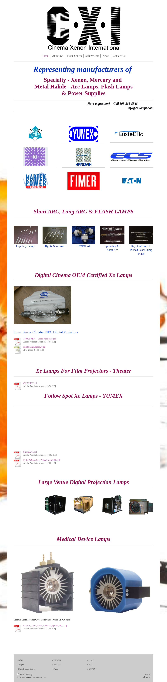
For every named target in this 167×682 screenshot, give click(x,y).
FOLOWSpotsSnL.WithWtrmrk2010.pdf (41, 460)
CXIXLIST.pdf (30, 383)
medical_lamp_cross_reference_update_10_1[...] (45, 625)
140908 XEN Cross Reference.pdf (39, 339)
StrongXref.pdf (30, 452)
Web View (146, 677)
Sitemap (29, 674)
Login (147, 674)
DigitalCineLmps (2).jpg (34, 347)
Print (21, 674)
